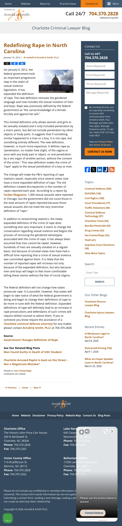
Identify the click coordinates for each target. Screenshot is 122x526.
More (116, 3)
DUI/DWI (93, 193)
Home (8, 3)
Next (37, 387)
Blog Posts (104, 415)
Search (99, 281)
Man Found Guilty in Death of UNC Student (33, 352)
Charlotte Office (14, 428)
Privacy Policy (105, 141)
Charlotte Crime (96, 221)
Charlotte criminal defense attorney (28, 324)
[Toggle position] (106, 430)
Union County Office (17, 458)
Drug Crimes (94, 230)
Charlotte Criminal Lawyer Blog (17, 15)
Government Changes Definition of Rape (31, 340)
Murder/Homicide (98, 225)
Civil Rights (94, 198)
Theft (90, 240)
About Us (45, 3)
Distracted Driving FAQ (98, 348)
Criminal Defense (98, 188)
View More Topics (95, 253)
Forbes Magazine (15, 194)
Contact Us (91, 3)
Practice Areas (68, 3)
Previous (11, 387)
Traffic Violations (97, 207)
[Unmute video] (69, 430)
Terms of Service (102, 144)
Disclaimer (39, 415)
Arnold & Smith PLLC (36, 509)
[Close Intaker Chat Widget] (112, 430)
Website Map (73, 415)
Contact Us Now (100, 151)
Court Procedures (97, 203)
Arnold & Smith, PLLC (37, 328)
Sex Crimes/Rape (22, 370)
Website (25, 3)
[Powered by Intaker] (96, 520)
